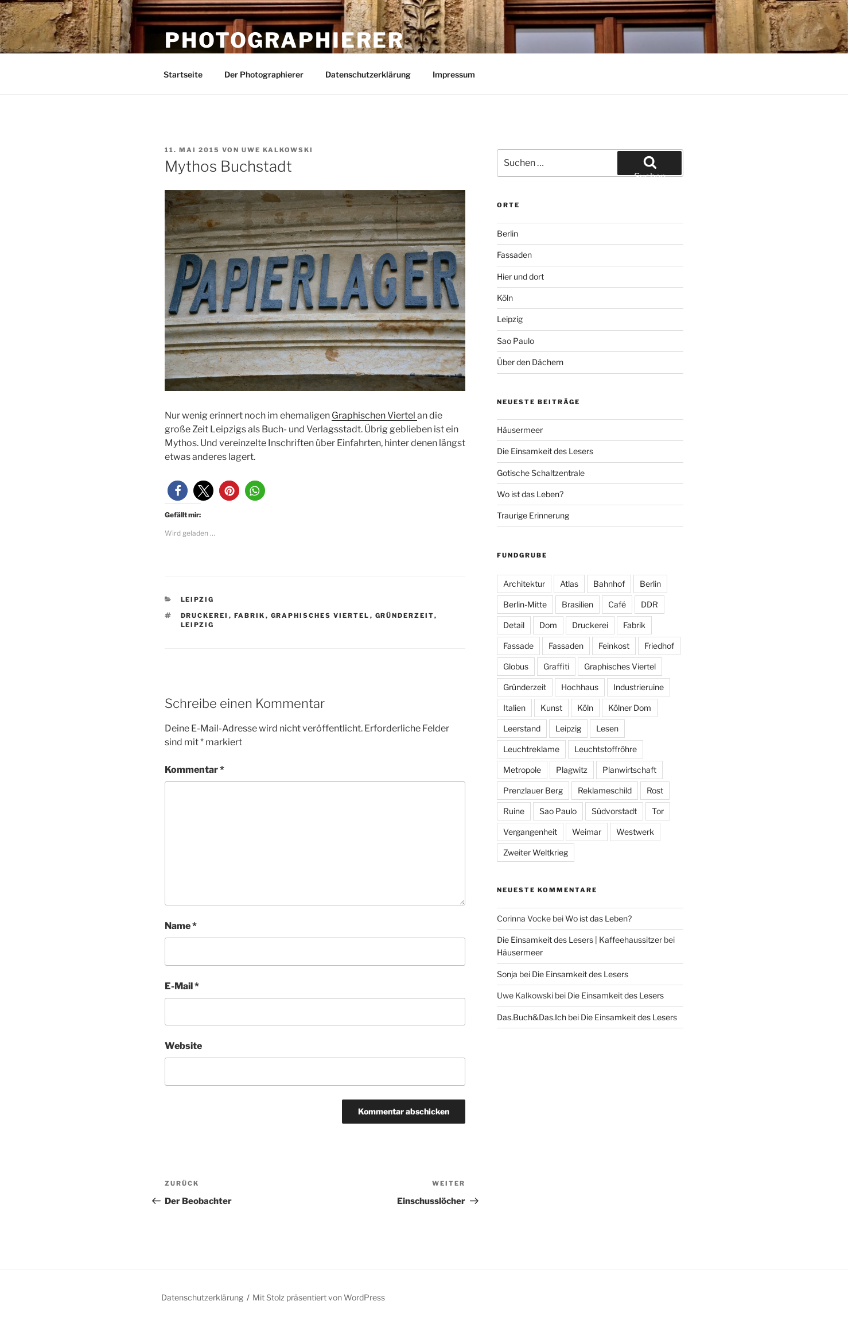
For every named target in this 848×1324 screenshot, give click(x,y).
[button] (178, 491)
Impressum (454, 74)
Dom (548, 625)
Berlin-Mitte (525, 604)
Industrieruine (638, 687)
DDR (649, 604)
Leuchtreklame (531, 749)
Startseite (183, 74)
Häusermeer (520, 430)
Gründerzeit (404, 615)
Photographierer (284, 40)
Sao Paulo (515, 341)
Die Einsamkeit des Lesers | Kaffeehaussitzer (579, 939)
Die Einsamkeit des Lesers (545, 451)
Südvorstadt (614, 811)
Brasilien (577, 604)
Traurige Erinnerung (533, 515)
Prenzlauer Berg (533, 790)
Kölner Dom (629, 708)
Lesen (607, 728)
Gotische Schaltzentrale (541, 473)
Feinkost (613, 646)
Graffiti (556, 666)
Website (183, 1045)
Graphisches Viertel (320, 615)
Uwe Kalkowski (277, 150)
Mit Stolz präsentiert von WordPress (318, 1297)
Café (617, 604)
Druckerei (205, 615)
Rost (655, 790)
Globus (515, 666)
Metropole (522, 770)
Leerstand (521, 728)
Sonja (507, 974)
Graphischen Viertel (374, 415)
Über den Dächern (530, 362)
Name (181, 925)
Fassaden (514, 255)
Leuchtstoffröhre (605, 749)
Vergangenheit (530, 832)
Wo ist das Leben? (530, 494)
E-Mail (182, 986)
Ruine (513, 811)
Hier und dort (520, 276)
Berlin (507, 233)
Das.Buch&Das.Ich (531, 1017)
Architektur (524, 584)
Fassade (518, 646)
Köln (505, 298)
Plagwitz (572, 770)
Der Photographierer (264, 74)
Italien (514, 708)
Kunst (551, 708)
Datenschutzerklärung (368, 74)
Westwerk (635, 832)
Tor (658, 811)
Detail (513, 625)
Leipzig (198, 599)
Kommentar (194, 769)
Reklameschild (605, 790)
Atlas (569, 584)
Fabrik (250, 615)
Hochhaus (579, 687)
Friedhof (659, 646)
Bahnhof (609, 584)
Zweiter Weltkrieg (535, 852)
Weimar (586, 832)
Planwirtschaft (629, 770)
